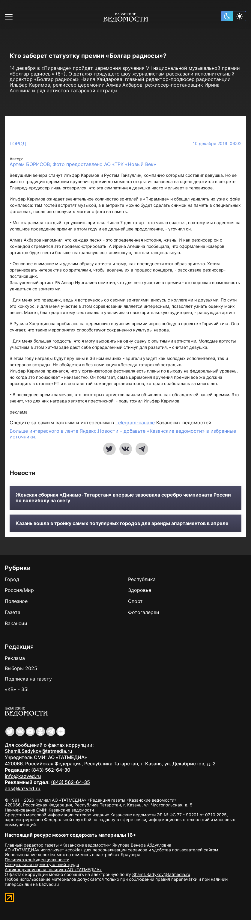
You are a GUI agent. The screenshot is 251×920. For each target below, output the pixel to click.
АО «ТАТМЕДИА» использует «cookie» (44, 849)
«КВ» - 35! (16, 689)
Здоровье (139, 590)
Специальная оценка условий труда (42, 864)
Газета (12, 612)
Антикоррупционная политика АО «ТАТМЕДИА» (53, 869)
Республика (142, 579)
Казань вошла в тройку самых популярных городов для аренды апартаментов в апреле (122, 523)
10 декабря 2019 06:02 (217, 143)
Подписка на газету (28, 679)
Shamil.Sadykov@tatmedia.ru (38, 751)
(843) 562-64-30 (50, 770)
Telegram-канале (135, 423)
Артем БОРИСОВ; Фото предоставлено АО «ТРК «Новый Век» (83, 164)
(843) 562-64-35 (70, 782)
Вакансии (16, 623)
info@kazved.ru (23, 776)
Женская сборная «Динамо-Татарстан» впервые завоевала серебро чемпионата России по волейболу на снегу (123, 497)
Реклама (15, 658)
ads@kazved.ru (22, 788)
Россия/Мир (19, 590)
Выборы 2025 (21, 668)
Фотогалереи (143, 612)
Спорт (135, 601)
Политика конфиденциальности (37, 859)
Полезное (16, 601)
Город (18, 144)
